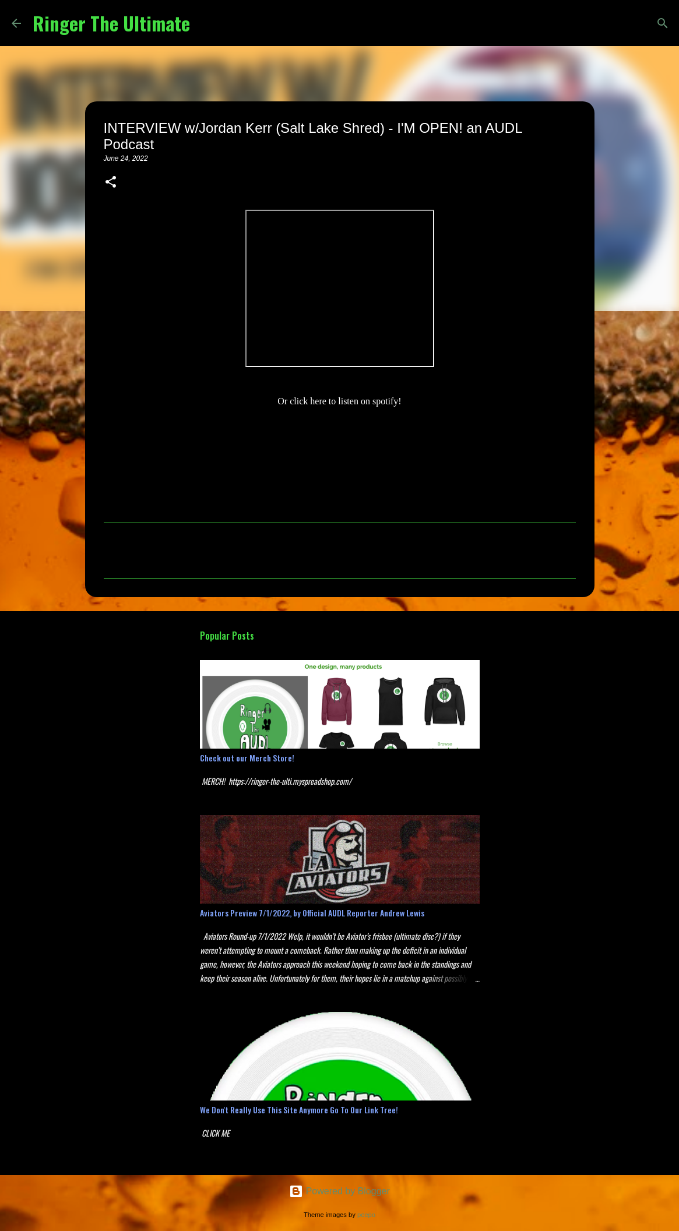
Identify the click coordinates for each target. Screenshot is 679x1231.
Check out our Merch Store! (247, 758)
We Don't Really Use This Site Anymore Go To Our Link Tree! (299, 1109)
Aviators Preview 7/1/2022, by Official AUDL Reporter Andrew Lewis (312, 913)
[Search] (206, 23)
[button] (111, 183)
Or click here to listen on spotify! (339, 401)
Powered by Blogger (339, 1191)
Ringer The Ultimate (111, 23)
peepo (366, 1214)
